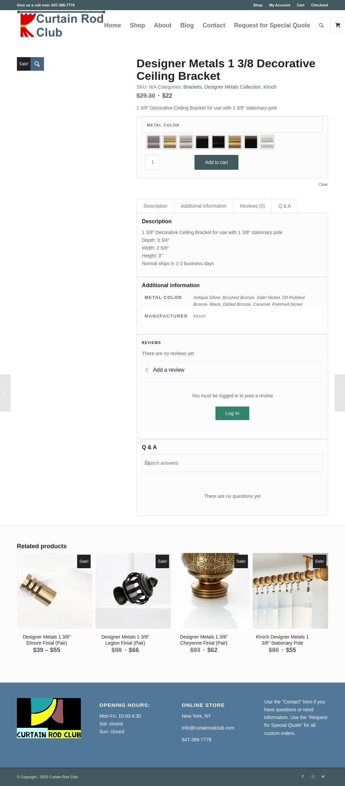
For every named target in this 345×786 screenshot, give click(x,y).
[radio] (153, 142)
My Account (279, 5)
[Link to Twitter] (323, 776)
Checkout (319, 5)
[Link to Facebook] (303, 776)
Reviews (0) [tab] (252, 206)
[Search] (321, 25)
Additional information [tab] (204, 206)
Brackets (192, 87)
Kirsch (270, 87)
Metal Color (163, 125)
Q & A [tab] (284, 206)
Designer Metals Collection (232, 87)
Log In (232, 413)
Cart (300, 5)
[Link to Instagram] (313, 776)
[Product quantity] (152, 162)
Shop (257, 5)
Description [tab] (155, 206)
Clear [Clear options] (323, 184)
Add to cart (216, 162)
